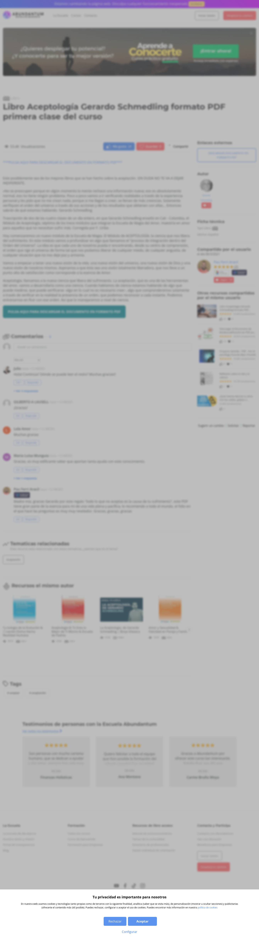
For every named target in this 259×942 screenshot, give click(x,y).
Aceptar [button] (142, 921)
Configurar (129, 932)
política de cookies (208, 907)
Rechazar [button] (115, 921)
